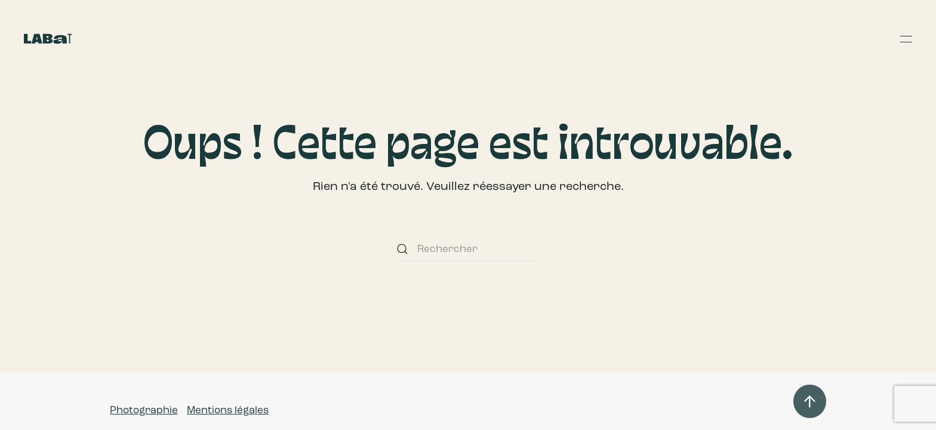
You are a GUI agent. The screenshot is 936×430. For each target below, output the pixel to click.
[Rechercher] (468, 249)
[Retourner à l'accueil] (48, 39)
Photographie (144, 410)
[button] (906, 39)
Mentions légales (228, 410)
